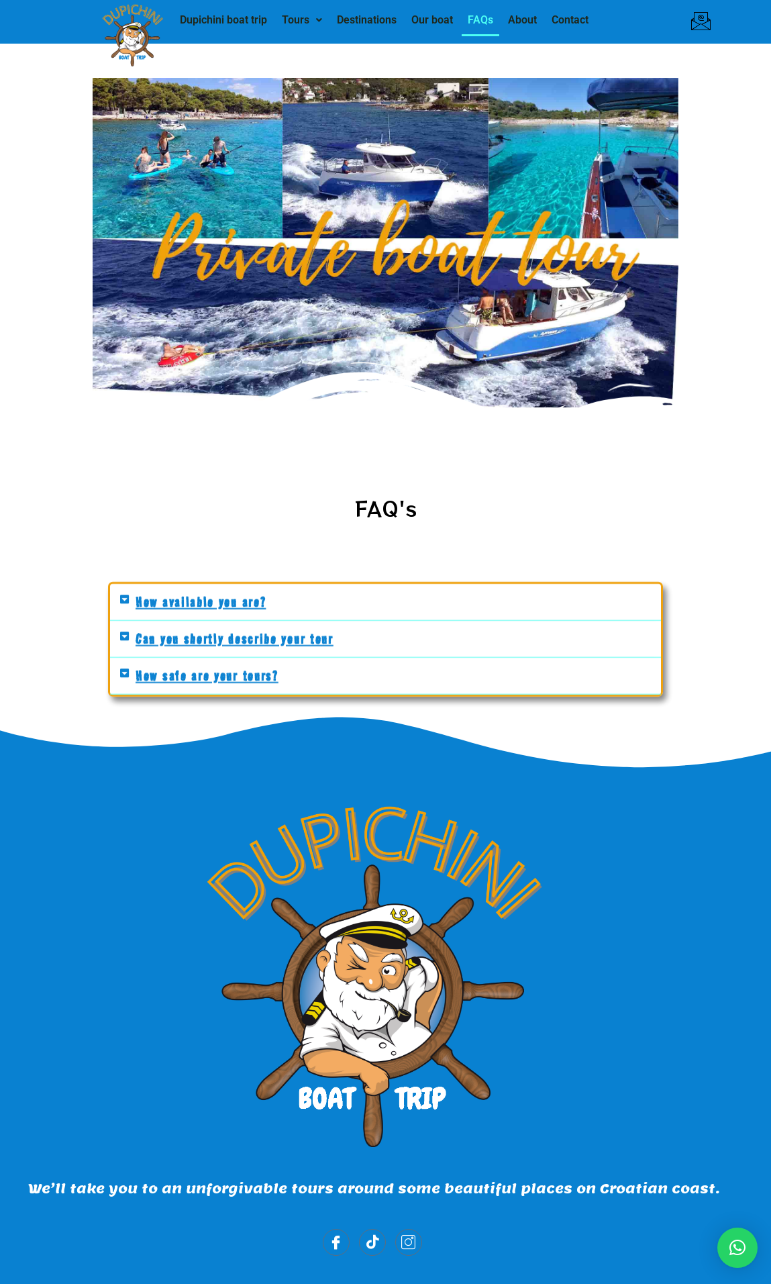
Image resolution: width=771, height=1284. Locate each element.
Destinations (367, 19)
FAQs (480, 19)
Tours (302, 19)
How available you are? (201, 601)
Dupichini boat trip (223, 19)
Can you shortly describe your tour (234, 638)
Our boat (432, 19)
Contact (570, 19)
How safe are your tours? (207, 675)
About (522, 19)
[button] (302, 20)
